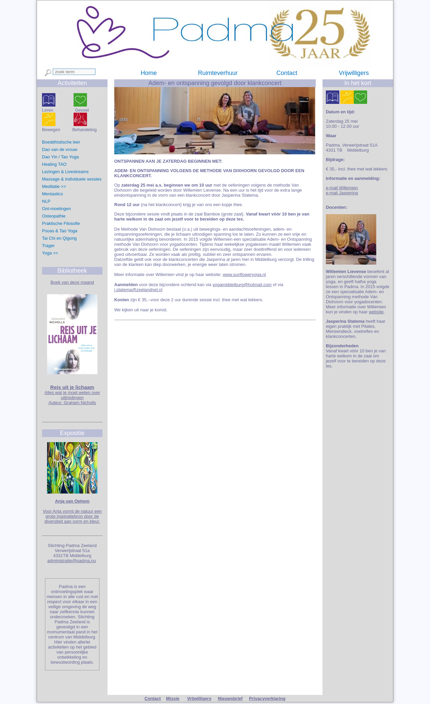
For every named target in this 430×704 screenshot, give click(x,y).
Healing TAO (54, 164)
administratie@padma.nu (71, 560)
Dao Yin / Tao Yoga (60, 156)
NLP (46, 201)
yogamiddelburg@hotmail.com (242, 284)
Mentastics (52, 193)
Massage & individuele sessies (72, 179)
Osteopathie (54, 216)
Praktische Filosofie (61, 223)
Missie (172, 698)
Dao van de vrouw (59, 149)
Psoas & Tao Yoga (59, 230)
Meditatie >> (54, 186)
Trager (48, 245)
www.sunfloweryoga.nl (244, 274)
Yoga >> (50, 253)
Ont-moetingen (56, 208)
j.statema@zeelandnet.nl (138, 289)
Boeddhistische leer (61, 142)
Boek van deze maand (72, 282)
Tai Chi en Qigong (59, 238)
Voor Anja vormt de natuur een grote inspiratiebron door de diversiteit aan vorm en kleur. (72, 516)
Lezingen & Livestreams (65, 171)
